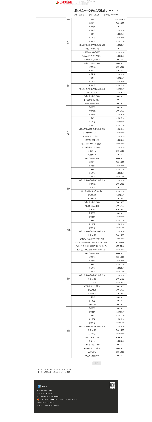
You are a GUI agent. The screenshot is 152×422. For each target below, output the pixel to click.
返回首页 (44, 386)
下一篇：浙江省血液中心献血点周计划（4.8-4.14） (54, 372)
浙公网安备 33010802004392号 (47, 399)
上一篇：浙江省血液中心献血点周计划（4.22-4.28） (55, 369)
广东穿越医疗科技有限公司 (51, 405)
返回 (96, 363)
